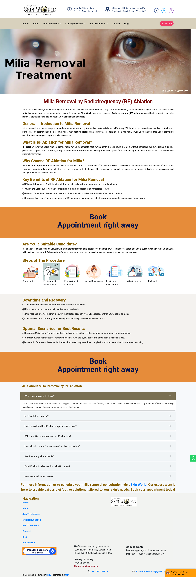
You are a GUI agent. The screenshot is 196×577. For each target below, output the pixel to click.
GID (67, 573)
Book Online (167, 21)
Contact (116, 21)
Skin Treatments (50, 21)
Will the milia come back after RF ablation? (97, 434)
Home (25, 21)
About (35, 21)
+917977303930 (100, 569)
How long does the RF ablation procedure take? (97, 424)
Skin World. (139, 483)
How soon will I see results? (97, 474)
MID (49, 573)
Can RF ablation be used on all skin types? (97, 464)
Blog (126, 21)
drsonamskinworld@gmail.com (151, 569)
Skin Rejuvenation (74, 21)
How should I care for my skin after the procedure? (97, 444)
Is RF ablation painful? (97, 414)
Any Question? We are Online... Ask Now (179, 573)
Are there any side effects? (97, 454)
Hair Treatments (97, 21)
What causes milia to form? (97, 394)
